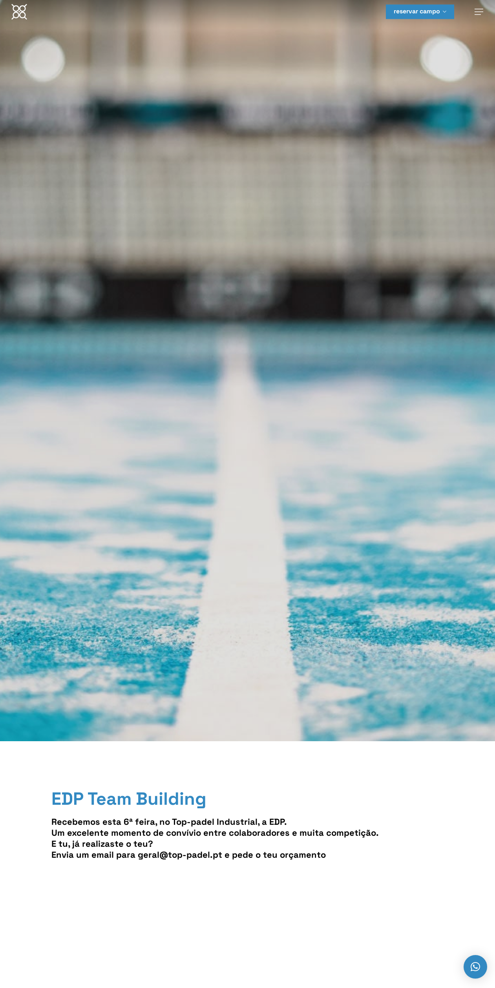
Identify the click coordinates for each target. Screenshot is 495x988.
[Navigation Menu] (479, 12)
